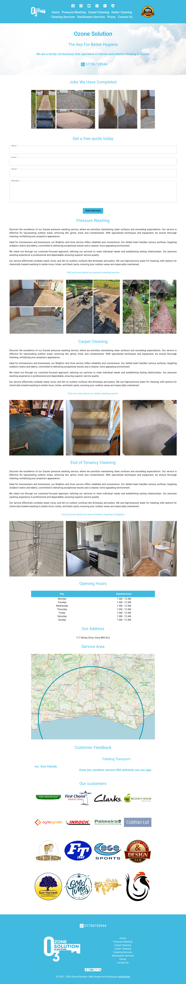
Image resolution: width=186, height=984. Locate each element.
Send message (93, 208)
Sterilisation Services (91, 17)
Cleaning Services (63, 17)
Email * (14, 155)
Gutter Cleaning (121, 12)
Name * (14, 144)
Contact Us (125, 17)
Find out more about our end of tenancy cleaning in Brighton (92, 512)
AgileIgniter (124, 974)
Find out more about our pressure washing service (93, 270)
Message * (15, 179)
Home (56, 12)
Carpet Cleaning (98, 12)
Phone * (14, 167)
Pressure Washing (74, 12)
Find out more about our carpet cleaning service (93, 391)
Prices (111, 17)
